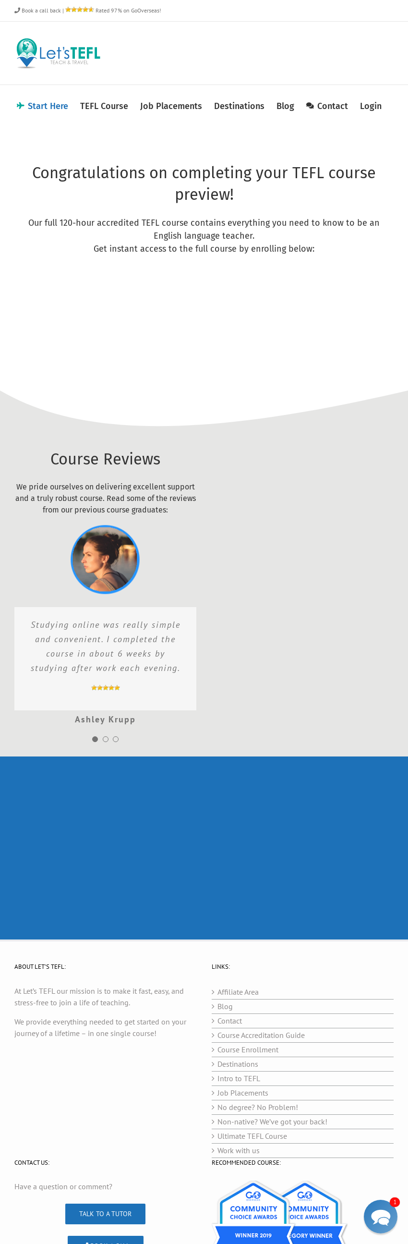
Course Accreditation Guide (261, 1035)
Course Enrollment (247, 1049)
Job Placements (242, 1093)
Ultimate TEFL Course (252, 1136)
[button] (380, 1216)
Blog (225, 1006)
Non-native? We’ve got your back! (272, 1121)
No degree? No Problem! (257, 1107)
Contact (229, 1020)
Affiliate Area (238, 992)
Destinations (237, 1064)
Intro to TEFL (238, 1078)
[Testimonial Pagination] (95, 739)
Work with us (238, 1150)
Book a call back (37, 10)
